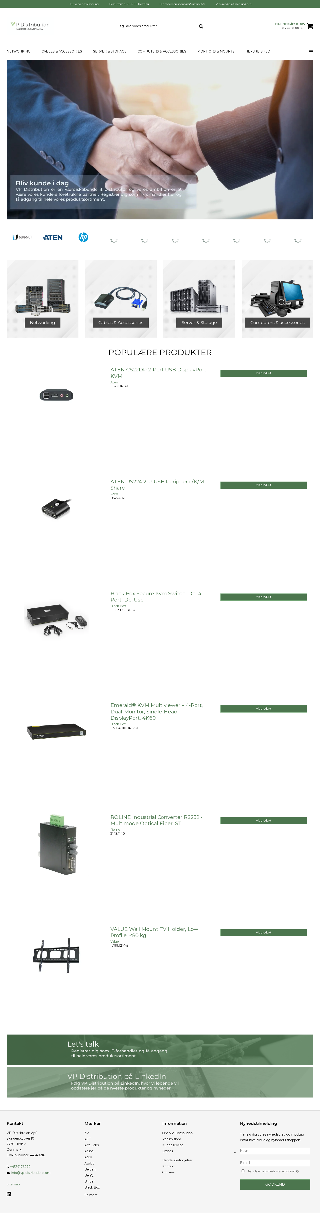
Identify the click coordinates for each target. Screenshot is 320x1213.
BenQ (89, 1175)
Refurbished (258, 51)
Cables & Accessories (62, 51)
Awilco (89, 1163)
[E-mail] (275, 1163)
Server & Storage (109, 51)
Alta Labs (91, 1145)
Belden (90, 1169)
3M (86, 1133)
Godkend (275, 1184)
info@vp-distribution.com (30, 1173)
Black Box (92, 1187)
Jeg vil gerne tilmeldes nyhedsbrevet (279, 1171)
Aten (88, 1157)
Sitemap (13, 1184)
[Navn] (275, 1151)
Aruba (89, 1151)
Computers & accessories (162, 51)
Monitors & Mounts (215, 51)
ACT (87, 1139)
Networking (18, 51)
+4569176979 (18, 1167)
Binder (89, 1181)
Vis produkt (263, 373)
